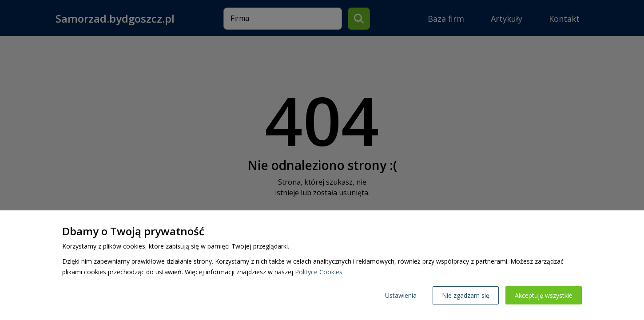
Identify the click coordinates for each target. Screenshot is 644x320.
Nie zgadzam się (465, 295)
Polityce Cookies (318, 272)
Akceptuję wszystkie (543, 295)
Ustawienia (401, 295)
